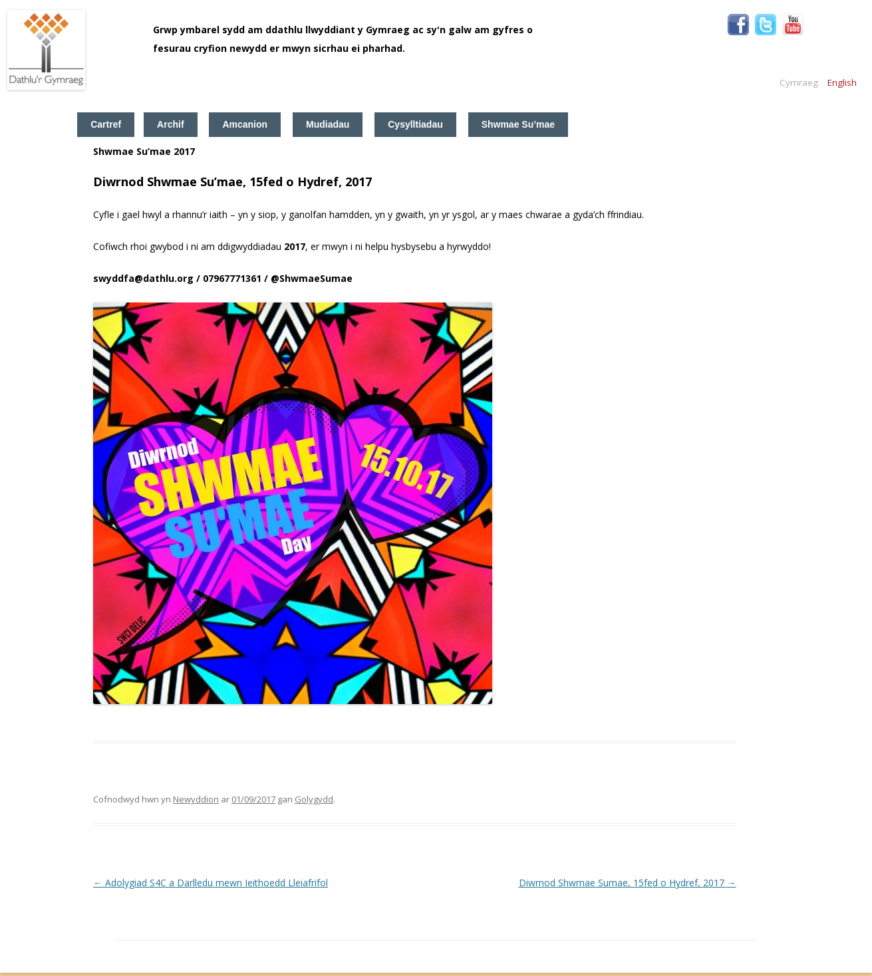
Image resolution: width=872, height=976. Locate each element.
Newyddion (196, 799)
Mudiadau (327, 124)
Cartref (105, 124)
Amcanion (244, 124)
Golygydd (314, 799)
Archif (170, 124)
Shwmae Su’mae (518, 124)
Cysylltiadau (415, 124)
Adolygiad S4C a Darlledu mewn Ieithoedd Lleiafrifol (210, 882)
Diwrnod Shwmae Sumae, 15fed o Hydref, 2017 (627, 882)
